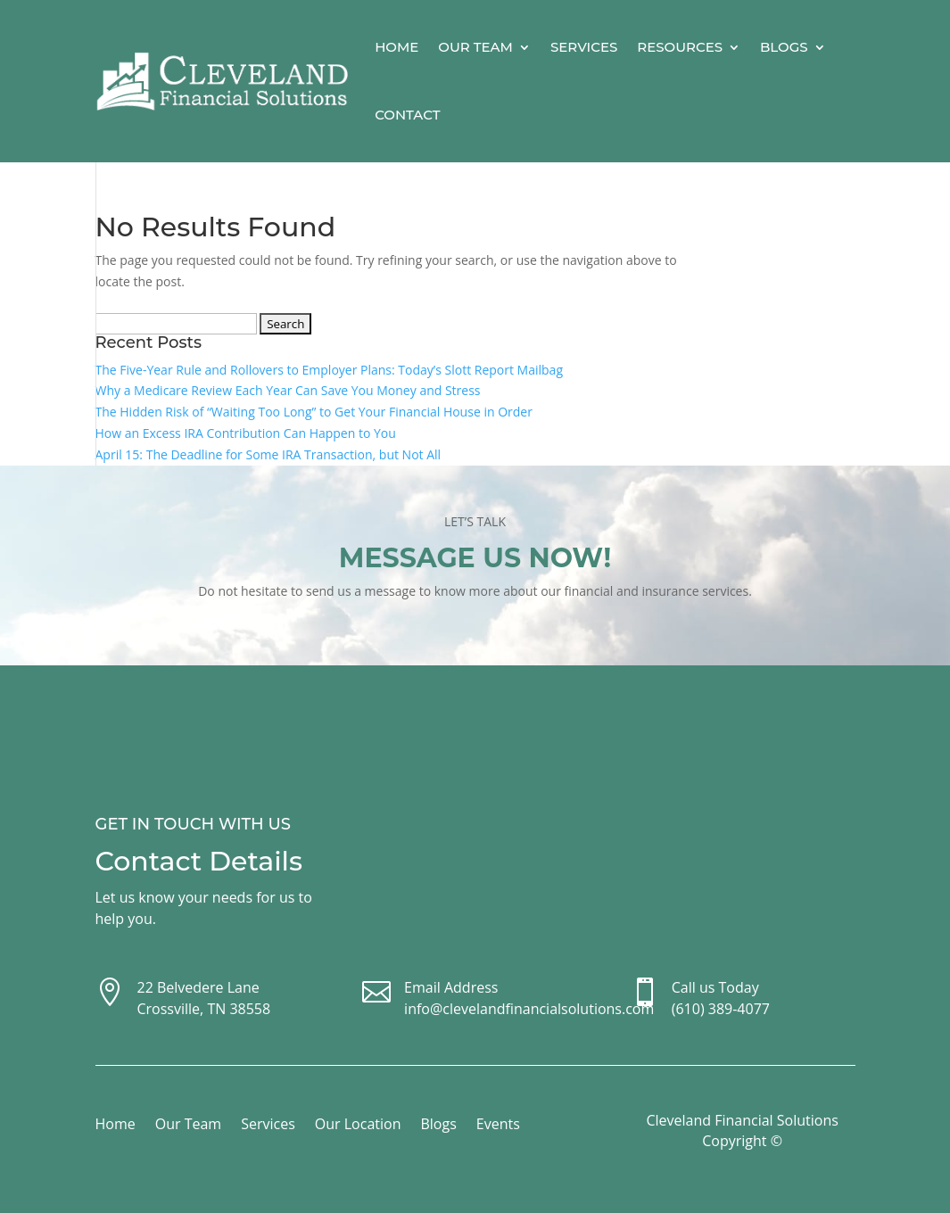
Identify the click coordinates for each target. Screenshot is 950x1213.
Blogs (784, 46)
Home (396, 46)
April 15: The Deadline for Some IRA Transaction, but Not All (268, 454)
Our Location (358, 1126)
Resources (680, 46)
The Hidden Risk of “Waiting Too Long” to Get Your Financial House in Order (314, 411)
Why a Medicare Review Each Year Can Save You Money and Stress (288, 390)
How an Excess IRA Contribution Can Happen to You (245, 433)
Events (498, 1126)
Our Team (475, 46)
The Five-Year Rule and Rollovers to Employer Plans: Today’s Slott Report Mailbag (329, 369)
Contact (407, 114)
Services (583, 46)
